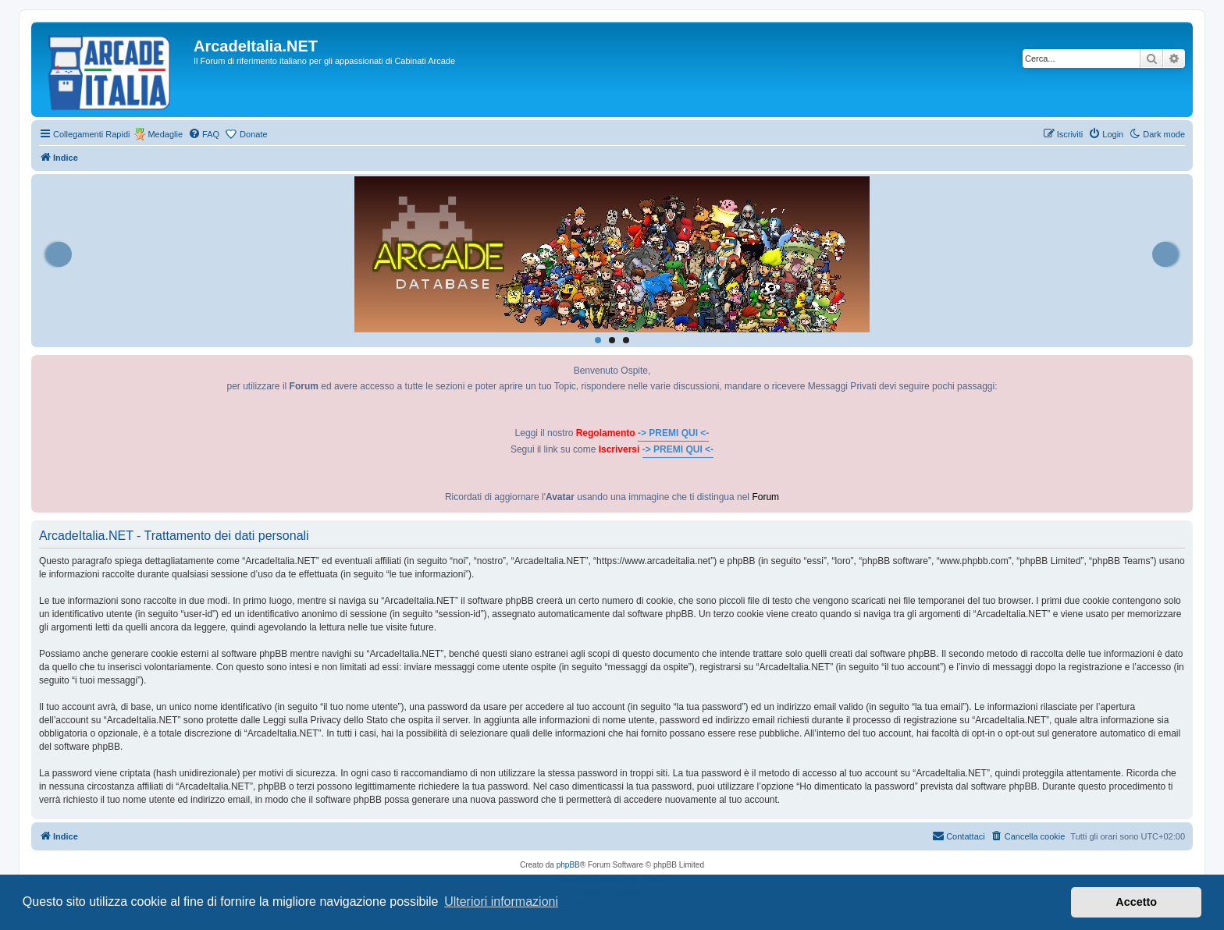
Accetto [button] (1136, 902)
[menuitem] (203, 134)
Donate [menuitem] (253, 134)
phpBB (568, 865)
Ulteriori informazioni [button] (501, 901)
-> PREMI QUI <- (673, 433)
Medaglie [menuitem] (165, 134)
